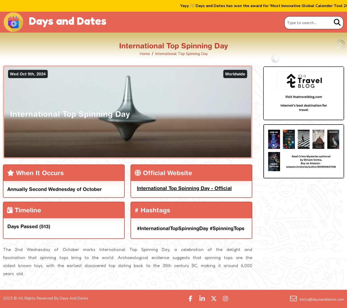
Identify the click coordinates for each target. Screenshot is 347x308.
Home (145, 53)
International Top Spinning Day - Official (184, 188)
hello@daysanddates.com (321, 299)
